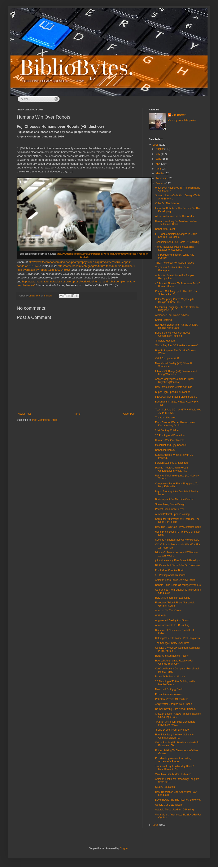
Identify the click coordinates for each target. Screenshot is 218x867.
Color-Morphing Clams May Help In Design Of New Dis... (174, 301)
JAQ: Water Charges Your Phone (173, 704)
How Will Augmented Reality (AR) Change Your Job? (174, 662)
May (158, 163)
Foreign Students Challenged (171, 462)
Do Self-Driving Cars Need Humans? (175, 709)
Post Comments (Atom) (45, 419)
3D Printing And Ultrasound (170, 575)
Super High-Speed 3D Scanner (172, 392)
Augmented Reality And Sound (172, 620)
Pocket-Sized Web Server (169, 509)
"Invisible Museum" (165, 340)
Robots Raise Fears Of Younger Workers (178, 585)
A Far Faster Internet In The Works (174, 216)
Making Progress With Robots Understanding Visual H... (171, 469)
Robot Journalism (165, 450)
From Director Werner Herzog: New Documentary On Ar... (175, 424)
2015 (156, 824)
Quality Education (165, 786)
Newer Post (24, 413)
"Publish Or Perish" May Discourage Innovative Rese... (175, 723)
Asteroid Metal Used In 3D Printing (174, 809)
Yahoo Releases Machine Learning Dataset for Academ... (174, 248)
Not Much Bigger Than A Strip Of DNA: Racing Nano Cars (176, 326)
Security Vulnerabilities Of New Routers (177, 539)
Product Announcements (169, 694)
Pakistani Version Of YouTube (171, 699)
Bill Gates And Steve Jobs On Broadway (177, 565)
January (160, 183)
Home (77, 413)
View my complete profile (182, 120)
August (160, 149)
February (161, 178)
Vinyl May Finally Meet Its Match (173, 774)
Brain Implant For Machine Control (174, 499)
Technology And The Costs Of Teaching (177, 242)
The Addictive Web (165, 417)
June (159, 158)
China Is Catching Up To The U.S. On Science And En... (176, 293)
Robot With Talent (165, 229)
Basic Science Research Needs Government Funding (172, 334)
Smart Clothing (163, 319)
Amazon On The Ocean (168, 610)
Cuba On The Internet (167, 203)
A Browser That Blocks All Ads (172, 315)
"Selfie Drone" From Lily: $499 (172, 729)
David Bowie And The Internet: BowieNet (178, 799)
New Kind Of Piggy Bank (169, 689)
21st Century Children (167, 430)
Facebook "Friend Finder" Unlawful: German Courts (175, 604)
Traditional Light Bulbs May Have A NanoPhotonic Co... (174, 768)
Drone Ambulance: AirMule (170, 676)
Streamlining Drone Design (170, 504)
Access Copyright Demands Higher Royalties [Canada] (174, 380)
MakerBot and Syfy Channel (170, 445)
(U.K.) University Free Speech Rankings (177, 560)
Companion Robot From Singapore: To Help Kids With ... (176, 485)
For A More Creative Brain (169, 570)
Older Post (129, 413)
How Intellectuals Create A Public (173, 387)
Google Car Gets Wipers (169, 804)
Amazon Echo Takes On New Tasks (175, 579)
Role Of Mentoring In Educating (172, 597)
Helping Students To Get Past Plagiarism (178, 638)
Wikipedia (160, 615)
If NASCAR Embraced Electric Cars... (176, 396)
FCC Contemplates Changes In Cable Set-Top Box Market (176, 235)
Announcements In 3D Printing (172, 625)
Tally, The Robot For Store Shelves (174, 262)
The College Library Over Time (172, 643)
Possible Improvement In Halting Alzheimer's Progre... (173, 760)
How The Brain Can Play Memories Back (178, 526)
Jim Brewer (179, 114)
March (160, 173)
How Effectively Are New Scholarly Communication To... (174, 736)
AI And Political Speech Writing (172, 514)
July (158, 154)
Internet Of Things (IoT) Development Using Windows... (176, 373)
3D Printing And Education (169, 435)
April (158, 168)
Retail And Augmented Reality (171, 655)
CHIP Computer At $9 (167, 358)
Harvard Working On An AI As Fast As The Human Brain (176, 223)
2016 (156, 144)
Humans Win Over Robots (169, 440)
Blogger (124, 848)
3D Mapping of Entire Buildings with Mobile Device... (175, 683)
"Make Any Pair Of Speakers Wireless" (176, 345)
